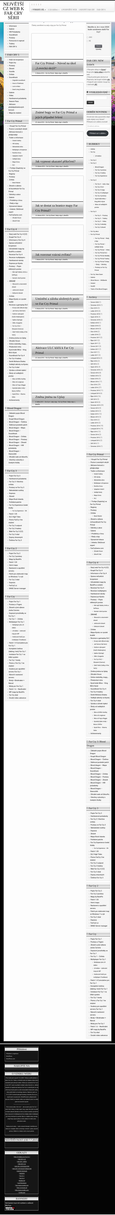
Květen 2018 (95, 323)
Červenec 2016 (95, 370)
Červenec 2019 (95, 305)
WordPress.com (10, 1059)
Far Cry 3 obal (14, 534)
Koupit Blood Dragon (16, 419)
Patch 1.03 (13, 562)
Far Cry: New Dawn (97, 274)
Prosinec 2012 (95, 437)
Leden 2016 (94, 387)
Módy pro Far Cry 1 (16, 686)
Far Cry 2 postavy (15, 556)
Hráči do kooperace (16, 60)
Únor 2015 (94, 420)
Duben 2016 (94, 379)
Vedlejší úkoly (16, 159)
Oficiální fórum (16, 218)
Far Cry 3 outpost (15, 526)
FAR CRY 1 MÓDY (22, 1161)
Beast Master (16, 182)
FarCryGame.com (15, 215)
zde (108, 79)
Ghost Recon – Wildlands (99, 280)
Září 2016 (94, 364)
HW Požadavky (14, 32)
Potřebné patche (15, 502)
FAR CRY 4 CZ (22, 1159)
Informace (13, 26)
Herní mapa (13, 565)
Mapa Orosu (16, 162)
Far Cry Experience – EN (19, 511)
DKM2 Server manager (17, 588)
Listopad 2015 (95, 393)
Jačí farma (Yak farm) (18, 311)
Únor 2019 (94, 308)
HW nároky (15, 143)
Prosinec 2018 (95, 314)
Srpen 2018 (94, 317)
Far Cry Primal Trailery (102, 258)
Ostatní (93, 283)
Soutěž (93, 286)
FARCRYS (22, 1173)
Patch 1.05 (13, 514)
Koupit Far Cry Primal (17, 126)
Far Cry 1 (22, 1176)
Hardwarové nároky (16, 260)
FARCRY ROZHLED (22, 1171)
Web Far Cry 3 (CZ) (16, 531)
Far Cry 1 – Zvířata (16, 619)
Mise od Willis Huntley (19, 379)
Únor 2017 (94, 352)
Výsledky (98, 49)
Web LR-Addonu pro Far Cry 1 (22, 1157)
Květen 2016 (95, 376)
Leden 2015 (94, 423)
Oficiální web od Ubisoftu (18, 457)
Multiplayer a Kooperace (19, 150)
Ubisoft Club (16, 221)
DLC (13, 165)
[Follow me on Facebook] (39, 4)
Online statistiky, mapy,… (18, 344)
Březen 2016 (95, 381)
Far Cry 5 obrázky (100, 224)
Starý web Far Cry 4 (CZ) (18, 234)
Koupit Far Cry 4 (15, 237)
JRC (95, 84)
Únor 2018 (94, 331)
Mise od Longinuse (18, 382)
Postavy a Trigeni (15, 604)
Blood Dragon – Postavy (18, 439)
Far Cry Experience (101, 176)
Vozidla (11, 71)
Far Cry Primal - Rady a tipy (54, 73)
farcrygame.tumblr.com (22, 1185)
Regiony (12, 174)
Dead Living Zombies (18, 89)
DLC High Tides (14, 517)
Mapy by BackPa (15, 559)
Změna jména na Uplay (17, 338)
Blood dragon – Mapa (17, 428)
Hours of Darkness (17, 83)
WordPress (9, 1056)
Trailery (11, 44)
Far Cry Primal (95, 234)
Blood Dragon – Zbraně (17, 442)
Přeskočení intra (15, 347)
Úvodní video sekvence (17, 698)
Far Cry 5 (93, 211)
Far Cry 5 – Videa (100, 221)
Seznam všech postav (18, 278)
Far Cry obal (13, 695)
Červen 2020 (95, 302)
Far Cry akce (94, 231)
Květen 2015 (95, 411)
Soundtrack (13, 35)
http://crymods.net (22, 1188)
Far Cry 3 (93, 163)
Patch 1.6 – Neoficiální (17, 689)
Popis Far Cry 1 (14, 602)
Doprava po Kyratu (16, 263)
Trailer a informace (16, 138)
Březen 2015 (95, 417)
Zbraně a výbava (15, 186)
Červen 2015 (95, 408)
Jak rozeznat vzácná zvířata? (53, 254)
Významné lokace (15, 206)
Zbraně (11, 69)
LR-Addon (53, 9)
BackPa (65, 73)
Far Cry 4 (93, 180)
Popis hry (12, 63)
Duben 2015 (94, 414)
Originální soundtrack (18, 80)
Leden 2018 (94, 334)
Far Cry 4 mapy (100, 190)
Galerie (11, 29)
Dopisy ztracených (16, 537)
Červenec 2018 (95, 320)
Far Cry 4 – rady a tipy (102, 184)
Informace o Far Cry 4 (17, 240)
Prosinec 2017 (95, 337)
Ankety (93, 149)
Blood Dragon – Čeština (18, 422)
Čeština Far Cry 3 (15, 540)
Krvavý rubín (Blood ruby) (19, 308)
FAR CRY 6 (101, 9)
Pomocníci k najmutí (16, 41)
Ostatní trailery (16, 140)
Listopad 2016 (95, 358)
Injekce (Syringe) (17, 320)
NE (89, 41)
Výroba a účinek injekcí (17, 370)
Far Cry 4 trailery (15, 358)
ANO (89, 37)
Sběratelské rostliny (16, 490)
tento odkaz (99, 72)
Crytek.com (22, 1192)
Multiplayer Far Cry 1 (16, 622)
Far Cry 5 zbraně (100, 227)
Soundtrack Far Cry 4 (17, 356)
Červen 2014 (95, 434)
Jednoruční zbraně (17, 290)
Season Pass (14, 101)
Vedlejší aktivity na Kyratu (18, 364)
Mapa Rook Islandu (16, 499)
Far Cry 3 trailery (15, 528)
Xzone (103, 69)
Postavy (12, 38)
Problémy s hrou (15, 200)
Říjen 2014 (94, 431)
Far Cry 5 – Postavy (101, 215)
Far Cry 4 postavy (100, 196)
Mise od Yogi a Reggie (19, 385)
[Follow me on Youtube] (41, 4)
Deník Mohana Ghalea (17, 361)
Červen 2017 (95, 346)
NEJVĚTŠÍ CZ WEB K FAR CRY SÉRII (13, 11)
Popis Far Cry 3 (14, 476)
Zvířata (11, 74)
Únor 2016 (94, 384)
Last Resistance (22, 1183)
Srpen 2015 (94, 402)
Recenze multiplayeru (17, 257)
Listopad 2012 (95, 440)
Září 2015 (94, 399)
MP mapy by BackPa (16, 692)
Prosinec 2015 (95, 390)
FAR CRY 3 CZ (22, 1164)
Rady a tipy (13, 203)
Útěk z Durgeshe (17, 323)
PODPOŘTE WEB (69, 9)
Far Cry (93, 152)
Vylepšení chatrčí (17, 156)
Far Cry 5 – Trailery (101, 218)
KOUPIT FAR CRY (87, 9)
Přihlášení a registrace (12, 1053)
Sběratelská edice (17, 147)
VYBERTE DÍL (39, 9)
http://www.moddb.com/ (22, 1190)
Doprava (12, 493)
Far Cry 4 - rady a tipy (51, 402)
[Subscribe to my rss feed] (33, 4)
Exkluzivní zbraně (17, 293)
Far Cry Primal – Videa (102, 250)
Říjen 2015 (94, 396)
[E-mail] (35, 4)
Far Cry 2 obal (14, 580)
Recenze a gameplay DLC (18, 305)
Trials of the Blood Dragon (99, 289)
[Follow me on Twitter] (37, 4)
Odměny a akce (14, 194)
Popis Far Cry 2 (14, 553)
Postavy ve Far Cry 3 (16, 487)
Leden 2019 (94, 311)
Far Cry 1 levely (14, 660)
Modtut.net (22, 1180)
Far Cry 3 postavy (100, 170)
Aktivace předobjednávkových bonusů (16, 107)
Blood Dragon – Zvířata (17, 437)
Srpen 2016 (94, 367)
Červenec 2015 (95, 405)
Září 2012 (94, 443)
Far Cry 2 (93, 160)
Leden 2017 (94, 355)
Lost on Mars (16, 86)
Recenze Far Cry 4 (15, 254)
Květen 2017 (95, 349)
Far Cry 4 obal (14, 367)
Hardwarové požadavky (17, 98)
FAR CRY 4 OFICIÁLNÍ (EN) (22, 1166)
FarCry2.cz (13, 585)
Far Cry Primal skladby (102, 256)
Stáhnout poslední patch (18, 425)
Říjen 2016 (94, 361)
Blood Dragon (99, 167)
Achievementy (14, 400)
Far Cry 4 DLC (99, 187)
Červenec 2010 (95, 446)
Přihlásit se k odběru (98, 133)
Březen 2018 (95, 329)
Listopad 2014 (95, 429)
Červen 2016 (95, 373)
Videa (11, 95)
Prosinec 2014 (95, 426)
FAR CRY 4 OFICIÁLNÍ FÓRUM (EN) (22, 1169)
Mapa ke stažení (15, 113)
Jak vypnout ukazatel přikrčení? (55, 161)
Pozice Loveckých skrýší (18, 129)
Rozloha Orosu (16, 153)
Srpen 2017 (94, 343)
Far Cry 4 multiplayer (101, 193)
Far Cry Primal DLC (101, 253)
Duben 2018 (94, 326)
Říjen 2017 (94, 340)
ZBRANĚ (12, 281)
